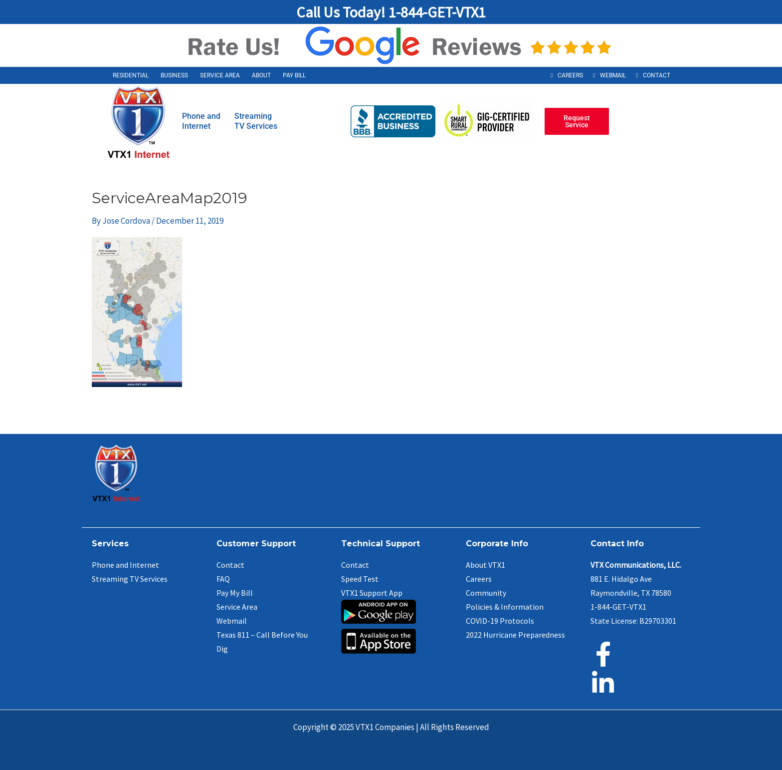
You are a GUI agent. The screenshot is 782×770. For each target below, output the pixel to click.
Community (486, 593)
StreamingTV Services (255, 121)
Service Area (220, 75)
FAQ (223, 579)
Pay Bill (294, 75)
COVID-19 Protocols (500, 621)
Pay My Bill (234, 593)
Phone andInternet (201, 121)
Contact (656, 75)
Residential (131, 75)
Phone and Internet (125, 565)
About (261, 75)
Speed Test (360, 579)
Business (174, 75)
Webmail (613, 75)
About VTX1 (485, 565)
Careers (570, 75)
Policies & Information (505, 607)
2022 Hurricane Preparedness (515, 635)
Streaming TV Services (130, 579)
